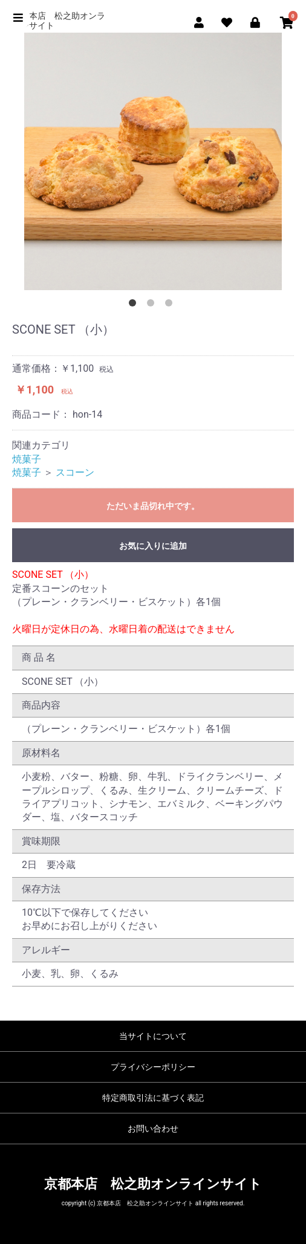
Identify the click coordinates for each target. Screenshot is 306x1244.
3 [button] (171, 305)
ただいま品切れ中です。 (153, 506)
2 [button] (153, 305)
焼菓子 (26, 459)
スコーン (75, 472)
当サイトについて (153, 1036)
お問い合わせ (153, 1128)
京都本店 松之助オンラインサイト (58, 20)
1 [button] (135, 305)
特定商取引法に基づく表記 (153, 1098)
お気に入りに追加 (153, 546)
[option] (153, 161)
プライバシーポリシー (153, 1067)
